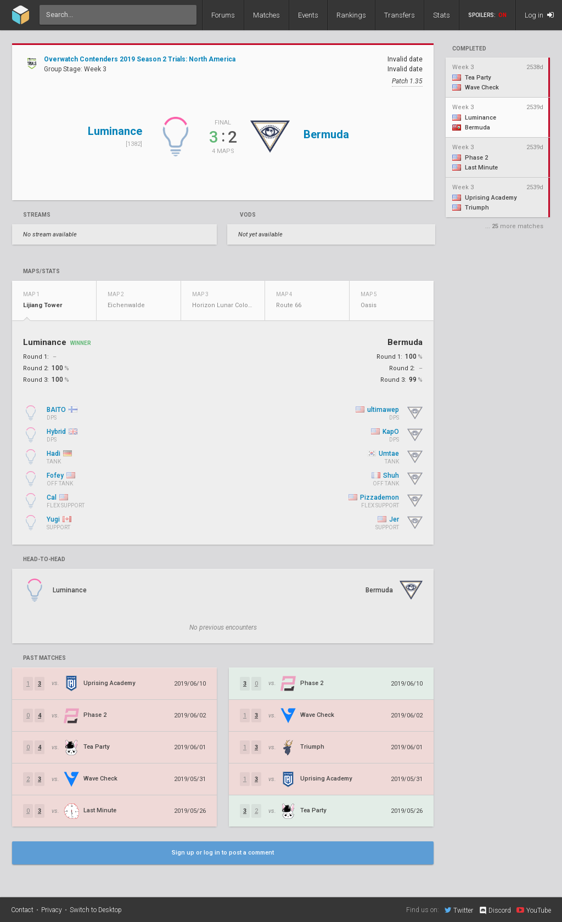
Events (308, 15)
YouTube (533, 910)
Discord (495, 910)
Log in (539, 15)
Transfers (399, 15)
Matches (266, 15)
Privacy (51, 910)
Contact (22, 910)
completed (469, 49)
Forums (223, 15)
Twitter (459, 910)
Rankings (351, 15)
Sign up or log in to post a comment (223, 852)
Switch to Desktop (96, 910)
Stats (441, 15)
